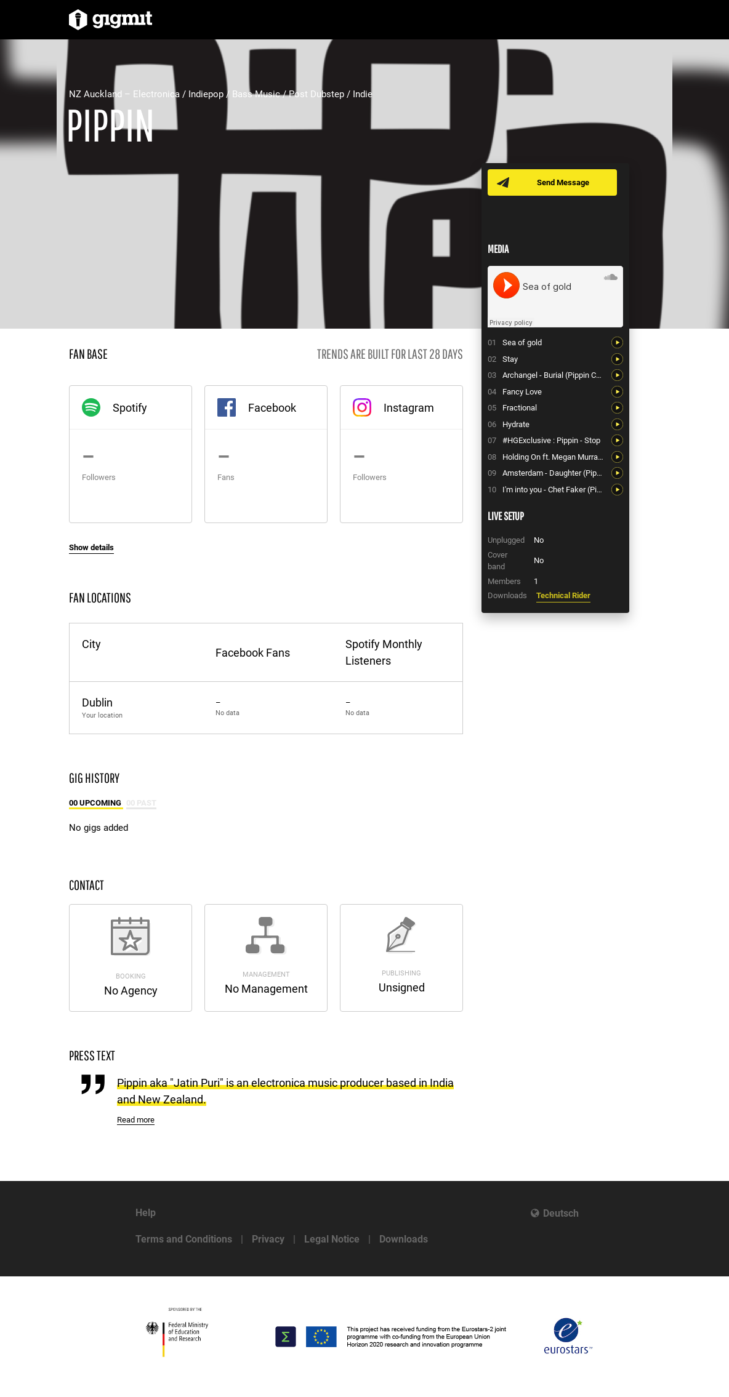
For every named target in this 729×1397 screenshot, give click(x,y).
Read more (136, 1119)
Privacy (268, 1239)
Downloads (403, 1239)
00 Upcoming (96, 802)
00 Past (141, 802)
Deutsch (561, 1213)
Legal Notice (332, 1239)
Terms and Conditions (183, 1239)
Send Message (563, 182)
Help (145, 1213)
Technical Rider (563, 595)
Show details (91, 547)
